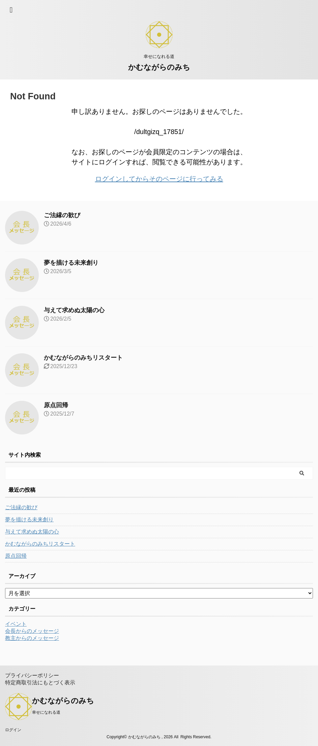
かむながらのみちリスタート (83, 357)
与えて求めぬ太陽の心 (74, 310)
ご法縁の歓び (62, 215)
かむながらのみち (159, 67)
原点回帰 (56, 405)
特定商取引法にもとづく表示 (40, 682)
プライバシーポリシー (32, 675)
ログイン (13, 729)
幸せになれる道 (46, 712)
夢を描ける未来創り (71, 262)
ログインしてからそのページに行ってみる (159, 179)
